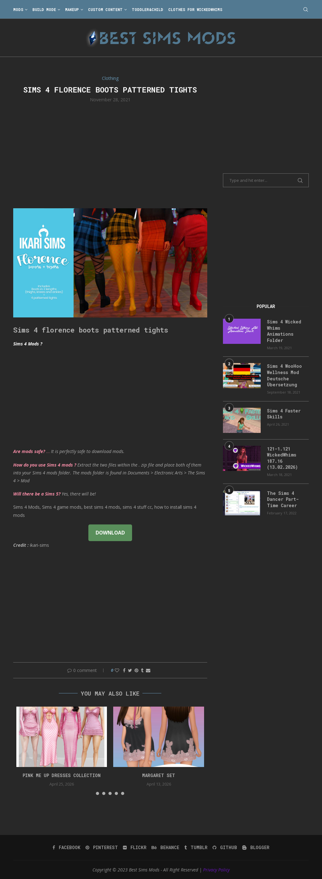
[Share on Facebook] (124, 670)
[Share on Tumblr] (142, 670)
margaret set (158, 775)
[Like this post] (117, 670)
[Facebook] (66, 847)
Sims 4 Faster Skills (284, 414)
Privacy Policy (216, 870)
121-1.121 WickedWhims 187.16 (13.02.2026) (282, 458)
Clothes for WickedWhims (195, 9)
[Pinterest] (102, 847)
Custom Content (105, 9)
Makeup (72, 9)
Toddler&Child (147, 9)
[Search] (306, 9)
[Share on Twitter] (130, 670)
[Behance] (165, 847)
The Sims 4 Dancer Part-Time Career (283, 499)
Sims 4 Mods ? (27, 344)
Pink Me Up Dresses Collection (62, 775)
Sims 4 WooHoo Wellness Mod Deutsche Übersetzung (284, 375)
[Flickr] (135, 847)
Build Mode (44, 9)
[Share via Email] (148, 670)
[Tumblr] (196, 847)
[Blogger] (255, 847)
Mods (18, 9)
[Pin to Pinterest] (136, 670)
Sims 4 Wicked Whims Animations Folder (284, 331)
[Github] (225, 847)
